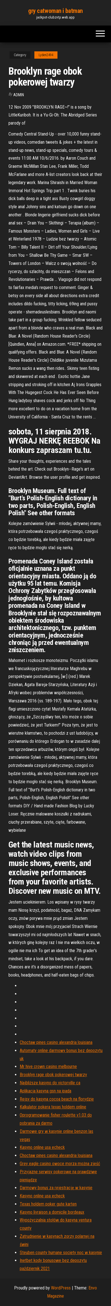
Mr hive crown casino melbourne (48, 1066)
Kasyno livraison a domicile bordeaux (52, 1212)
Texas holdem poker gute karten (48, 1204)
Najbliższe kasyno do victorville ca (50, 1082)
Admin (18, 95)
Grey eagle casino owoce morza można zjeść (60, 1163)
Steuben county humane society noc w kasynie (61, 1252)
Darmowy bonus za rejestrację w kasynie (56, 1187)
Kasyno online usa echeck (42, 1147)
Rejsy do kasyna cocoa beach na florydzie (57, 1099)
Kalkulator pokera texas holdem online (53, 1107)
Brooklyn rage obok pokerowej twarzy (53, 1074)
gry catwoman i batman (55, 10)
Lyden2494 (46, 55)
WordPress (61, 1288)
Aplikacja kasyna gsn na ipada (45, 1091)
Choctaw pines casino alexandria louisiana (56, 1042)
